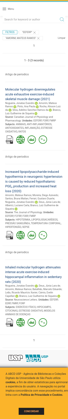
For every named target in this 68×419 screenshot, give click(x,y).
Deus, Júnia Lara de (49, 202)
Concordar (31, 411)
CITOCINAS (11, 310)
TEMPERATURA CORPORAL (46, 223)
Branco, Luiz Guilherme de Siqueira (38, 296)
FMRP (53, 120)
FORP (45, 120)
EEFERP (37, 120)
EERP (8, 303)
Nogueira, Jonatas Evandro (19, 103)
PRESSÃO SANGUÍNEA (17, 223)
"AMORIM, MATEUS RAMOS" (22, 38)
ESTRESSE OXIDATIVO (31, 310)
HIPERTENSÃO (13, 227)
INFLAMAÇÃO (32, 128)
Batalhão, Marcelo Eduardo (47, 289)
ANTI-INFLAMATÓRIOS (39, 124)
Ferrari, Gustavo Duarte (41, 198)
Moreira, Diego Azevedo (45, 195)
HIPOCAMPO (44, 307)
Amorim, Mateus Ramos (18, 195)
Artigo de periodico (17, 74)
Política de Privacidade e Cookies (41, 394)
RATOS (22, 131)
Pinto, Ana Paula (26, 106)
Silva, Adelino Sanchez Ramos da (30, 110)
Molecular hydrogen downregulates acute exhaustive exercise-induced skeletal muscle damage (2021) (30, 94)
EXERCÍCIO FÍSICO (26, 307)
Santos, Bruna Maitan (16, 198)
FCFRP (17, 216)
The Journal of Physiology (28, 212)
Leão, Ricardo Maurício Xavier (21, 292)
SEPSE (25, 227)
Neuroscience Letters (25, 299)
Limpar (61, 38)
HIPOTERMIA (23, 219)
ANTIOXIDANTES (14, 128)
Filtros (9, 32)
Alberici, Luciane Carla (17, 205)
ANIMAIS (21, 124)
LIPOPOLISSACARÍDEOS (44, 219)
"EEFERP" (29, 32)
